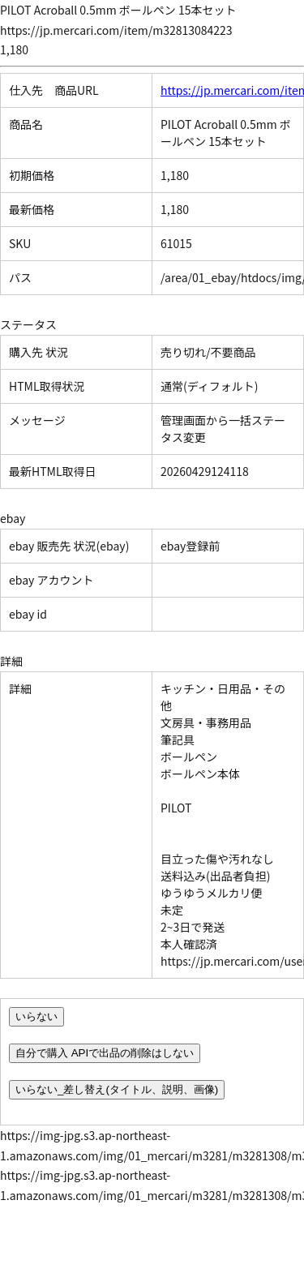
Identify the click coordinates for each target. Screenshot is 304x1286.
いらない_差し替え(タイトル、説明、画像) (116, 1089)
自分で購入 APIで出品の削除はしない (104, 1053)
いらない (36, 1016)
